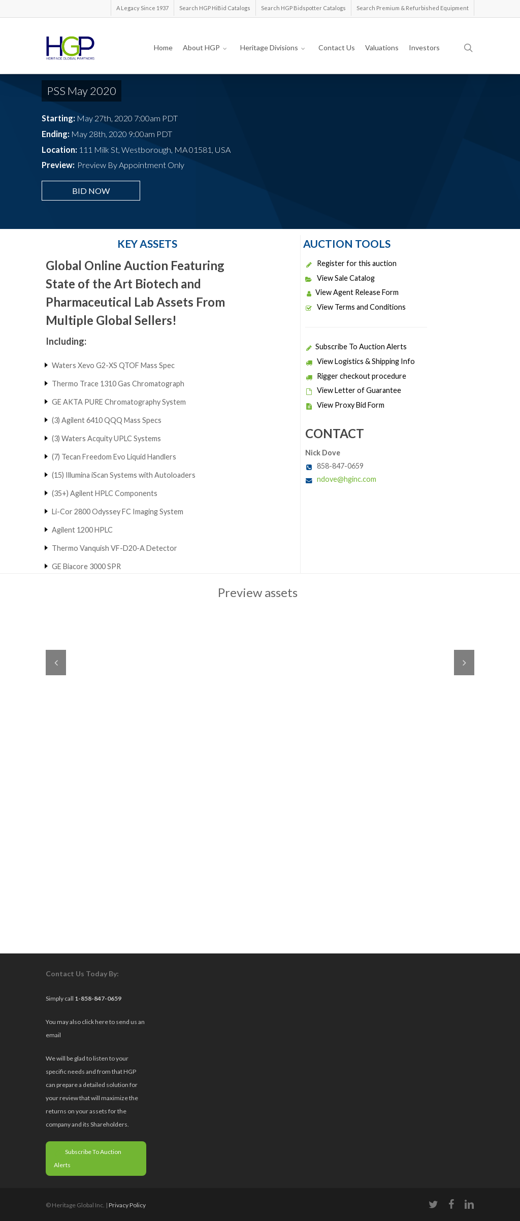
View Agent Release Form (352, 292)
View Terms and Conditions (355, 307)
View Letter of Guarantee (353, 390)
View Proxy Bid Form (344, 405)
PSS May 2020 (81, 90)
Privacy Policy (127, 1205)
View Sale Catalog (340, 278)
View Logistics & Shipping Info (360, 361)
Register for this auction (351, 263)
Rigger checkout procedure (355, 376)
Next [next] (464, 662)
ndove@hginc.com (346, 479)
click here (95, 1022)
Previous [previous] (56, 662)
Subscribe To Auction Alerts (356, 346)
